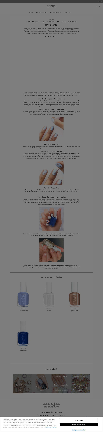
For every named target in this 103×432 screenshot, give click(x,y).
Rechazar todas (79, 420)
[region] (51, 424)
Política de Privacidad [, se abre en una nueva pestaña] (50, 427)
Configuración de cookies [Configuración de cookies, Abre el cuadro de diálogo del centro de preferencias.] (78, 430)
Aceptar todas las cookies (78, 424)
